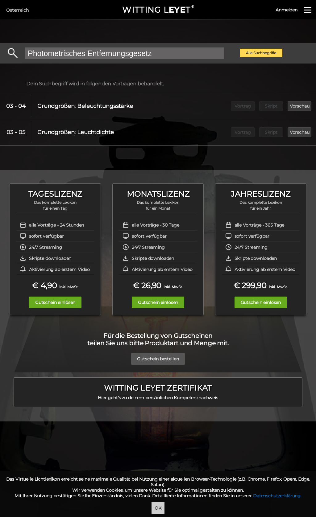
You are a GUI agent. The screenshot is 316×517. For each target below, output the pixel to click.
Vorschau (300, 106)
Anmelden (286, 10)
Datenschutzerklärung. (277, 496)
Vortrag (243, 106)
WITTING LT (157, 10)
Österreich (17, 10)
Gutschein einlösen (55, 302)
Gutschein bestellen (158, 356)
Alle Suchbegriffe (261, 53)
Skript (271, 106)
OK (158, 508)
